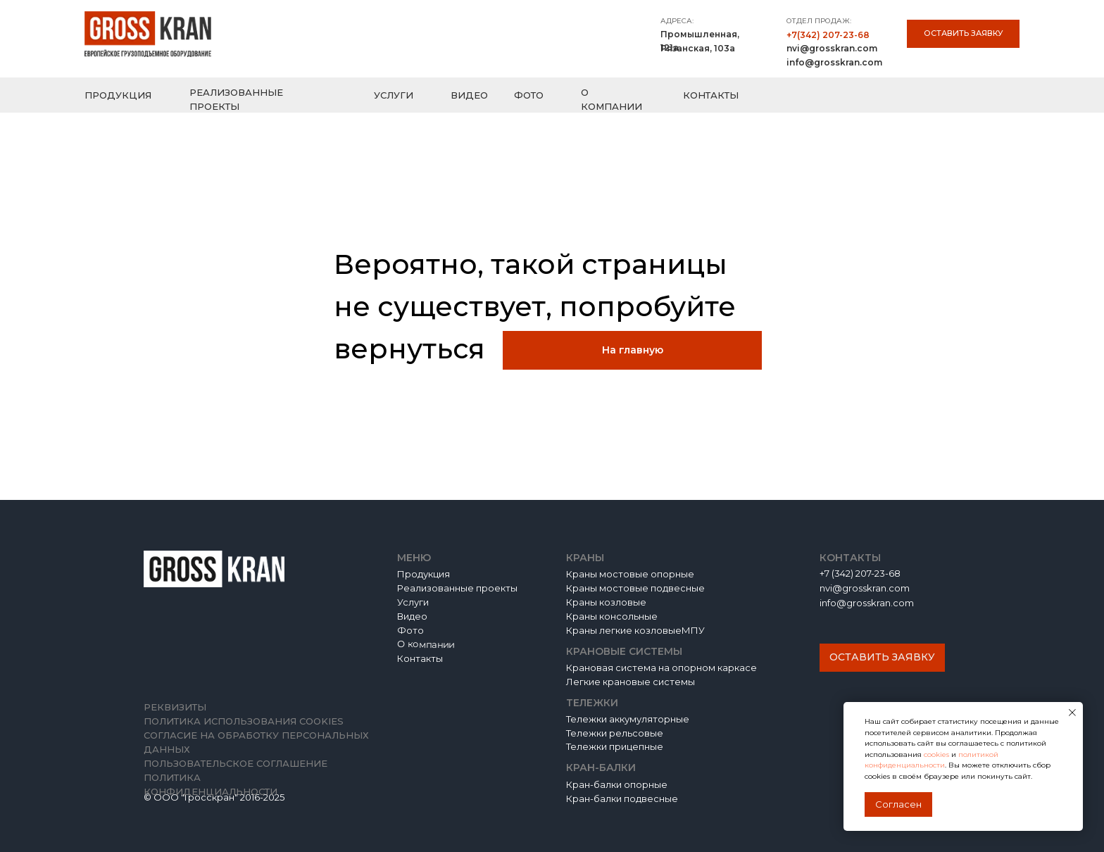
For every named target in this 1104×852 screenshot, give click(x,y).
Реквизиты (175, 707)
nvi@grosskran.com (831, 48)
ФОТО (529, 95)
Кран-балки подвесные (622, 798)
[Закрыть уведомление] (1072, 713)
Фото (410, 630)
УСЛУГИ (393, 95)
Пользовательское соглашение (235, 763)
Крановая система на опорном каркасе (661, 667)
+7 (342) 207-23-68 (860, 573)
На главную (632, 350)
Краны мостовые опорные (630, 574)
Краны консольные (612, 616)
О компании (425, 644)
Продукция (423, 574)
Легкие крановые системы (630, 681)
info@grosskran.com (834, 62)
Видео (412, 616)
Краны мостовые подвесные (635, 588)
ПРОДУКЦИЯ (117, 95)
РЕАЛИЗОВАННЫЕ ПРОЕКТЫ (236, 99)
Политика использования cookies (244, 721)
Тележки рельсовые (614, 733)
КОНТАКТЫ (711, 95)
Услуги (413, 602)
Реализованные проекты (457, 588)
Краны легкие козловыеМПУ (635, 630)
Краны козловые (606, 602)
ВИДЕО (469, 95)
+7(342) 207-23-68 (828, 35)
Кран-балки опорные (616, 784)
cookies (937, 754)
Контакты (420, 658)
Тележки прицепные (614, 746)
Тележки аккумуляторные (627, 719)
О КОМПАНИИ (611, 99)
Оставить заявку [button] (963, 33)
